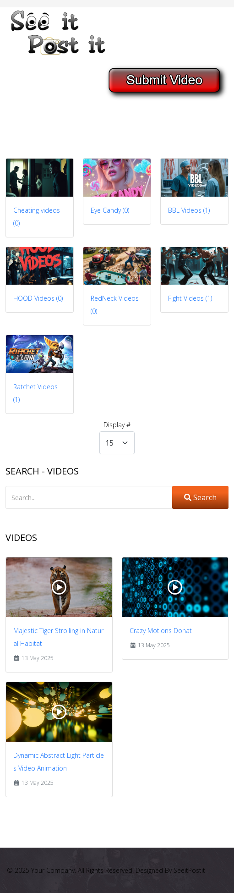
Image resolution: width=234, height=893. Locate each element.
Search (200, 497)
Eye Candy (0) (110, 210)
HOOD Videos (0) (38, 298)
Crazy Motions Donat (161, 630)
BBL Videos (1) (189, 210)
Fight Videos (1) (190, 298)
